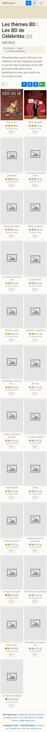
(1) (41, 84)
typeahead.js (30, 717)
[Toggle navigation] (40, 2)
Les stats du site (34, 728)
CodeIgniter (23, 714)
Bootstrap (39, 714)
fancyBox (8, 717)
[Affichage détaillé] (30, 84)
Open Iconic (18, 717)
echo (33, 720)
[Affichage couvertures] (24, 84)
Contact (39, 725)
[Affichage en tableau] (35, 84)
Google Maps (24, 720)
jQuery (31, 714)
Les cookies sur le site (15, 728)
